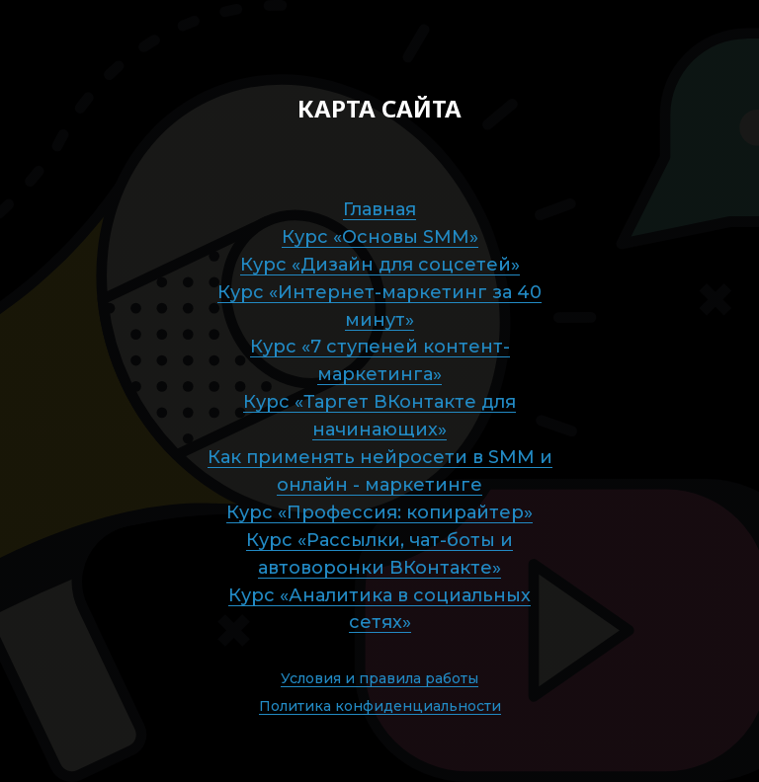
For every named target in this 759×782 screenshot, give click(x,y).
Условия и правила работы (379, 678)
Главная (379, 209)
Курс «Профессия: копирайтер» (379, 512)
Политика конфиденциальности (380, 706)
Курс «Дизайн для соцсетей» (380, 264)
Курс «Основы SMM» (380, 237)
